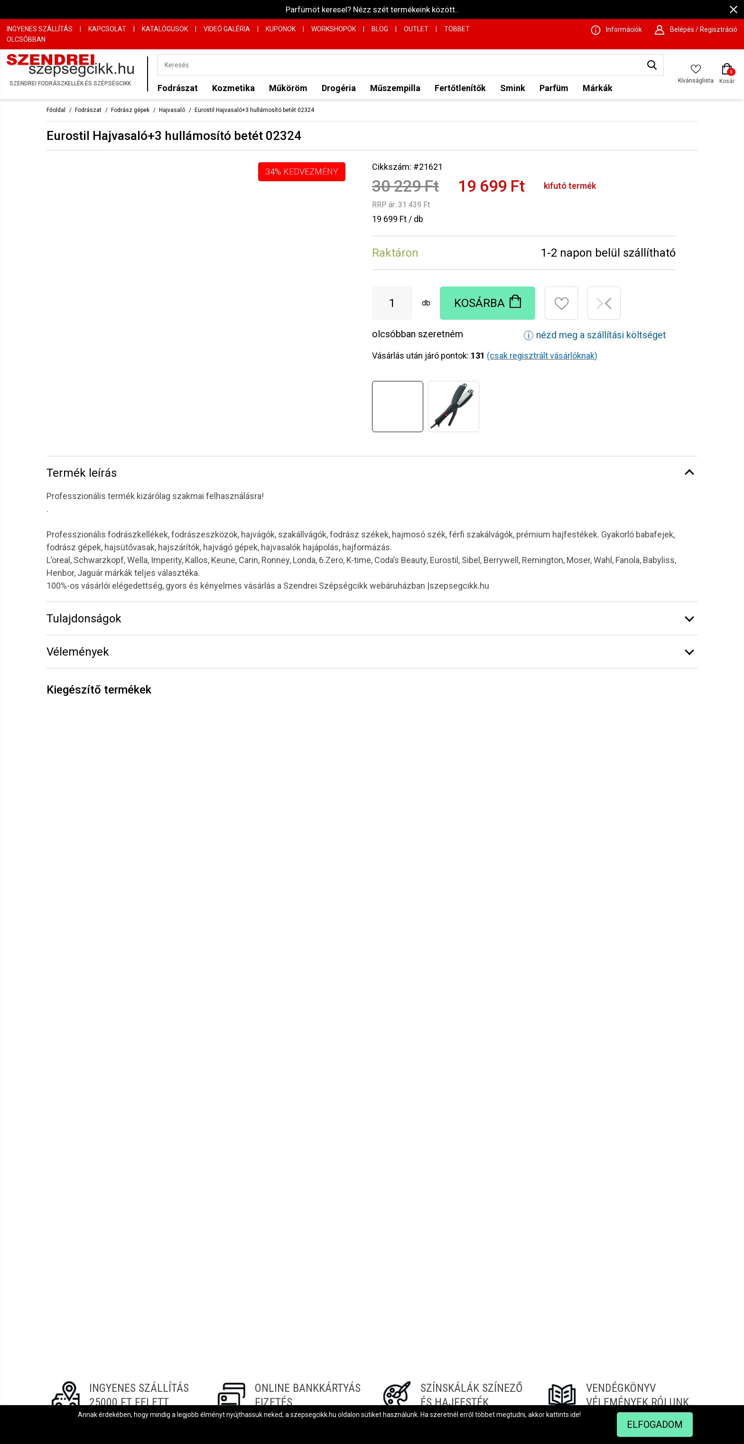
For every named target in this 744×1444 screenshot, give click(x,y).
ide (574, 1414)
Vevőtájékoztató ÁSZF (245, 1318)
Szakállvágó (479, 1270)
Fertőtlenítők (460, 88)
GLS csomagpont (362, 1258)
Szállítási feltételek (240, 1329)
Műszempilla (395, 88)
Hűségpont (352, 1282)
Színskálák (352, 1235)
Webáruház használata (246, 1306)
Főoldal (55, 110)
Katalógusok (165, 29)
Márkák (598, 88)
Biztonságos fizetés (366, 1270)
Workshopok (333, 29)
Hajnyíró (473, 1294)
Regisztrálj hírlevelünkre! (372, 1111)
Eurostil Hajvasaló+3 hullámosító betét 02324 (254, 110)
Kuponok (281, 29)
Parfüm (553, 88)
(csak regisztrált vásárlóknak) (542, 356)
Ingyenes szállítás (40, 29)
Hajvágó (473, 1282)
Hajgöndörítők (357, 1294)
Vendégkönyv (356, 1246)
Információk (230, 1270)
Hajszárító (476, 1235)
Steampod (477, 1258)
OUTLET (416, 29)
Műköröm (288, 88)
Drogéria (339, 88)
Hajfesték (350, 1306)
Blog (380, 29)
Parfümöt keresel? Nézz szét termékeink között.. (372, 9)
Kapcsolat (107, 29)
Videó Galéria (227, 29)
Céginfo (223, 1258)
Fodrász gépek (130, 110)
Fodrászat (178, 88)
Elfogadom (655, 1424)
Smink (512, 88)
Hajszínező (477, 1246)
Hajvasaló (172, 110)
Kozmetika (233, 88)
